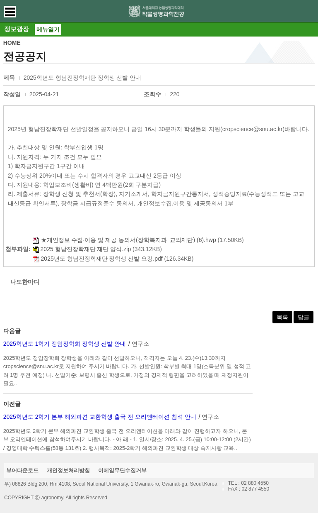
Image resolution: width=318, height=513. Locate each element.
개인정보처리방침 (68, 470)
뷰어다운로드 (22, 470)
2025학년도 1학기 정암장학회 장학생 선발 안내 (64, 343)
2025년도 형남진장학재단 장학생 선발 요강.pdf (98, 258)
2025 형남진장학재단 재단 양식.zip (82, 249)
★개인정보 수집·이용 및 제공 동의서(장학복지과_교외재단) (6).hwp (124, 240)
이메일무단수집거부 (122, 470)
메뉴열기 (48, 29)
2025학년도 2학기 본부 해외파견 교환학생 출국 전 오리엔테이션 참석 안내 (99, 416)
